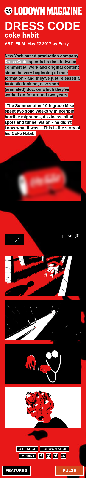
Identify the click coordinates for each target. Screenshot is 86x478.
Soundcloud (63, 456)
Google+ (77, 236)
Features (16, 470)
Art (9, 43)
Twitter (69, 236)
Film (20, 43)
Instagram (48, 456)
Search (26, 449)
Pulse (69, 470)
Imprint (28, 456)
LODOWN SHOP (54, 449)
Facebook (61, 236)
